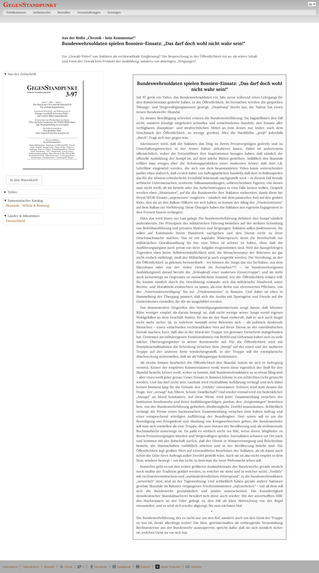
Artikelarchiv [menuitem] (42, 12)
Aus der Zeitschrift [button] (22, 74)
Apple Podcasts (167, 567)
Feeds (65, 567)
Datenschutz (31, 567)
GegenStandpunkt (30, 4)
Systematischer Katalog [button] (25, 200)
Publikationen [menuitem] (16, 12)
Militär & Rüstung (36, 205)
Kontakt (49, 567)
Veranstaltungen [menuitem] (89, 12)
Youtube (194, 567)
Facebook (98, 567)
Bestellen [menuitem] (64, 12)
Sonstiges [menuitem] (114, 12)
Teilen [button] (12, 192)
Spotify (143, 567)
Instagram (121, 567)
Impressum (10, 567)
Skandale (13, 205)
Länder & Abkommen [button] (23, 216)
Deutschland (15, 221)
